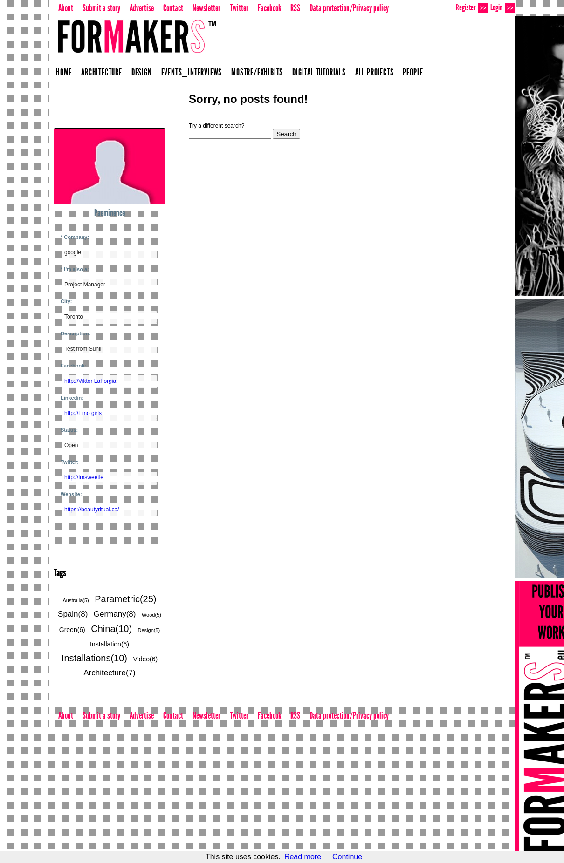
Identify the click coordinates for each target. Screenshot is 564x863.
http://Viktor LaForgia (90, 381)
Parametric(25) (125, 599)
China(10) (111, 629)
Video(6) (145, 659)
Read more (302, 857)
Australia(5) (76, 600)
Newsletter (206, 8)
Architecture (101, 72)
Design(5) (149, 630)
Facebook (269, 8)
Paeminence (109, 212)
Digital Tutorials (319, 72)
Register (472, 7)
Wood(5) (151, 615)
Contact (173, 8)
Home (64, 72)
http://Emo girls (83, 413)
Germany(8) (115, 614)
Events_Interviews (191, 72)
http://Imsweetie (83, 477)
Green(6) (72, 629)
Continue (347, 857)
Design (141, 72)
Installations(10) (94, 658)
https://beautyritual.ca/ (91, 509)
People (413, 72)
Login (502, 7)
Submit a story (101, 8)
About (65, 8)
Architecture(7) (109, 672)
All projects (374, 72)
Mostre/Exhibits (257, 72)
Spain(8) (73, 614)
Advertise (142, 8)
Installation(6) (109, 644)
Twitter (239, 8)
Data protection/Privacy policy (349, 8)
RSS (295, 8)
